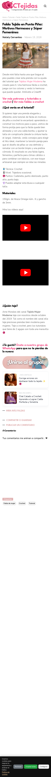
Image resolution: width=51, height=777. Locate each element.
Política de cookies (5, 773)
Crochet (22, 503)
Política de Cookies (36, 733)
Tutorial (11, 17)
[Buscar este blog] (19, 520)
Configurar (44, 767)
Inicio (4, 17)
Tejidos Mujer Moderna (30, 81)
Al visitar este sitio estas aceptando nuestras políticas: (12, 737)
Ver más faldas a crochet (29, 102)
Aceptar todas (31, 767)
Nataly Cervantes (12, 37)
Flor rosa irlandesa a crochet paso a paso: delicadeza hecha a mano (23, 619)
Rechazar (18, 767)
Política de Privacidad (30, 739)
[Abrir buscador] (45, 6)
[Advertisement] (25, 249)
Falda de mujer (9, 503)
